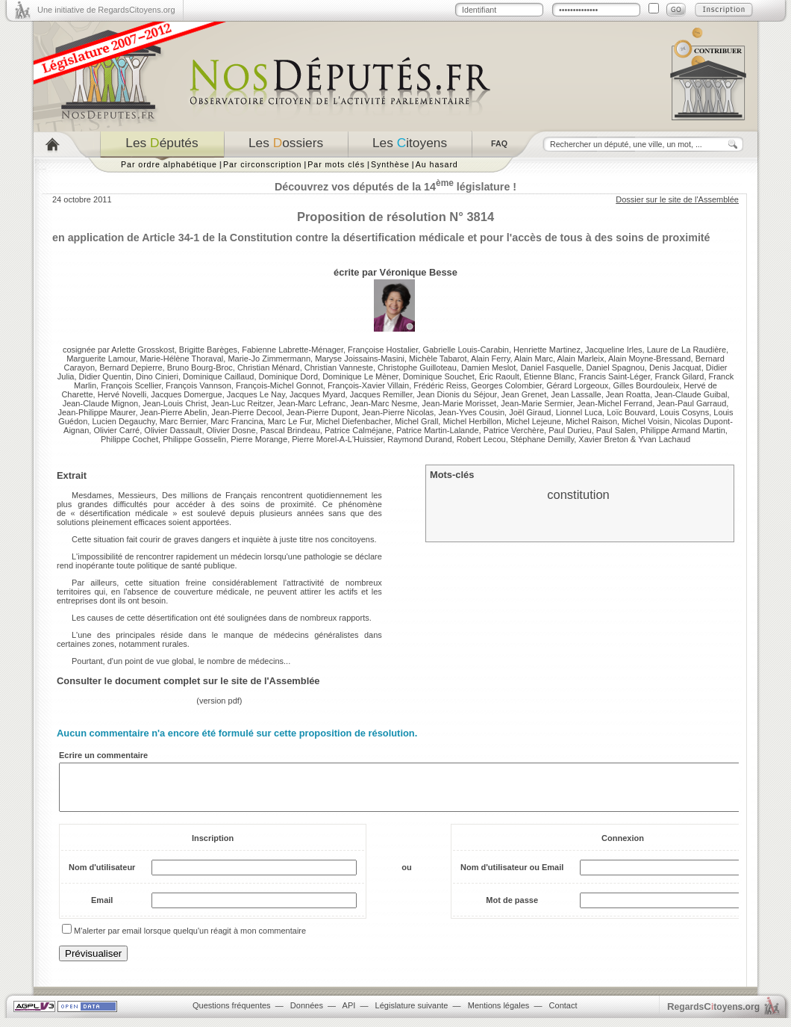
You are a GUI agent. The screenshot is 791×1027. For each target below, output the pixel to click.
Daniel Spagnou (615, 367)
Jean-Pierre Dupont (322, 412)
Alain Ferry (490, 358)
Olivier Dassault (172, 430)
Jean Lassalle (576, 394)
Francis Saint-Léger (614, 376)
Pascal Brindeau (290, 430)
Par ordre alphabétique (169, 164)
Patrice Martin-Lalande (437, 430)
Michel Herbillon (472, 421)
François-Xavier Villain (368, 385)
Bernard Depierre (130, 367)
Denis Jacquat (675, 367)
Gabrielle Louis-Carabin (465, 349)
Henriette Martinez (547, 349)
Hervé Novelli (122, 394)
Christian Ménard (268, 367)
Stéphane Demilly (542, 439)
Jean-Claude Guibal (690, 394)
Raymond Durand (419, 439)
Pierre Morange (259, 439)
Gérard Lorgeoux (577, 385)
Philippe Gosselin (194, 439)
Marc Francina (236, 421)
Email (102, 909)
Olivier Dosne (231, 430)
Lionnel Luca (579, 412)
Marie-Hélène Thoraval (182, 358)
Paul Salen (616, 430)
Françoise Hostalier (383, 349)
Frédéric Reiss (439, 385)
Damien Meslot (488, 367)
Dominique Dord (288, 376)
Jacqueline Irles (613, 349)
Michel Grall (416, 421)
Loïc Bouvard (631, 412)
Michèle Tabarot (437, 358)
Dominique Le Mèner (360, 376)
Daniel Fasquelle (550, 367)
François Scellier (131, 385)
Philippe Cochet (129, 439)
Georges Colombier (506, 385)
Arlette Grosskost (142, 349)
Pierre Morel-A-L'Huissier (337, 439)
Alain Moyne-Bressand (649, 358)
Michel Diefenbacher (353, 421)
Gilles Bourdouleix (646, 385)
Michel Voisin (645, 421)
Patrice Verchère (514, 430)
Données (306, 1014)
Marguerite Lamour (100, 358)
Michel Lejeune (533, 421)
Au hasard (437, 164)
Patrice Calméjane (358, 430)
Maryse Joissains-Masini (359, 358)
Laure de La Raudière (686, 349)
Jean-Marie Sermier (536, 403)
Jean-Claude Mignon (101, 403)
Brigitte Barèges (208, 349)
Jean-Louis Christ (175, 403)
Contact (563, 1014)
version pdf (219, 700)
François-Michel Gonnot (279, 385)
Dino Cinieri (157, 376)
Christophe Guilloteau (417, 367)
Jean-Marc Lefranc (312, 403)
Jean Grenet (524, 394)
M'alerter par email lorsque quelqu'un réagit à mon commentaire (190, 939)
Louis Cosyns (684, 412)
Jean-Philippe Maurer (96, 412)
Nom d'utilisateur (102, 876)
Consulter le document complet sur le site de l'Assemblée (188, 680)
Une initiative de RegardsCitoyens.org (106, 9)
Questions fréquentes (232, 1014)
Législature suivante (411, 1014)
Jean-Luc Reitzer (242, 403)
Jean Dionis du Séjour (457, 394)
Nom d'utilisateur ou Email (511, 876)
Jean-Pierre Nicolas (398, 412)
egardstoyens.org (713, 1015)
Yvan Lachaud (664, 439)
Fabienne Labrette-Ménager (292, 349)
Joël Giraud (530, 412)
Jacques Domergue (186, 394)
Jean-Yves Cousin (471, 412)
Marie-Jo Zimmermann (269, 358)
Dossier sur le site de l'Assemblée (677, 199)
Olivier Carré (116, 430)
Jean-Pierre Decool (247, 412)
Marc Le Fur (290, 421)
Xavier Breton (603, 439)
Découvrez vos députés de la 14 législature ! (395, 187)
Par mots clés (336, 164)
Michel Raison (591, 421)
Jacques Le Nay (256, 394)
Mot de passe (512, 909)
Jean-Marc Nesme (384, 403)
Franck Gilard (679, 376)
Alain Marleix (580, 358)
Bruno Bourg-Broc (200, 367)
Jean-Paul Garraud (691, 403)
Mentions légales (499, 1014)
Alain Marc (533, 358)
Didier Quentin (105, 376)
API (349, 1014)
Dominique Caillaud (218, 376)
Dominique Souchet (439, 376)
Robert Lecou (481, 439)
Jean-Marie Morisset (459, 403)
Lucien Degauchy (123, 421)
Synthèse (390, 164)
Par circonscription (262, 164)
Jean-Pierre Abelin (173, 412)
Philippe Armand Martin (682, 430)
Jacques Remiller (381, 394)
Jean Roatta (628, 394)
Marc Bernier (183, 421)
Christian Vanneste (338, 367)
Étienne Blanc (549, 376)
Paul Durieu (569, 430)
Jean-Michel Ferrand (614, 403)
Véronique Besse (418, 272)
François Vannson (198, 385)
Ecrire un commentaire (103, 755)
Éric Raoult (499, 376)
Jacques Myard (318, 394)
